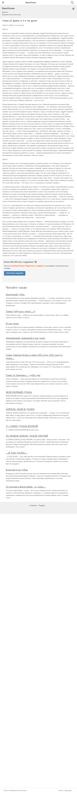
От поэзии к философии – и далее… (26, 486)
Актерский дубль (15, 294)
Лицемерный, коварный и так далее (25, 338)
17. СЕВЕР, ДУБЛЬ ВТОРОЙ (22, 426)
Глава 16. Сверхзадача (65, 790)
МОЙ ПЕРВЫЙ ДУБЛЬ (19, 392)
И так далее (12, 323)
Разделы (42, 505)
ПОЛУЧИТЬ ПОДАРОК (14, 273)
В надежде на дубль (17, 469)
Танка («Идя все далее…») (20, 311)
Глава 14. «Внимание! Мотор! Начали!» (15, 790)
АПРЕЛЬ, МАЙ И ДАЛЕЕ (20, 409)
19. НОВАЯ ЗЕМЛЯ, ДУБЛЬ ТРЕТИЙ (27, 435)
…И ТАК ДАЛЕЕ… (16, 452)
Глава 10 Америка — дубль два (23, 375)
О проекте (33, 505)
